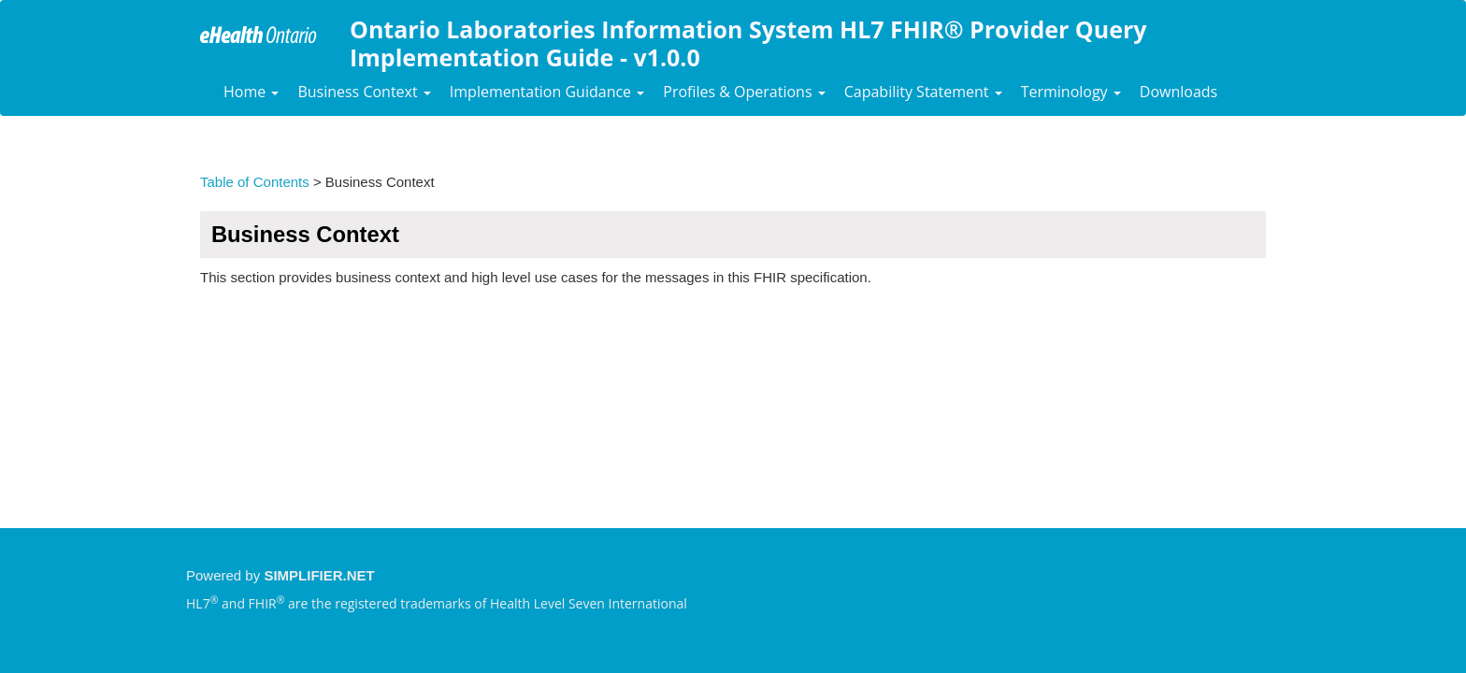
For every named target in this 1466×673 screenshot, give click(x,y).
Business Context (363, 91)
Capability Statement (923, 91)
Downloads (1178, 91)
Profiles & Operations (744, 91)
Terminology (1071, 91)
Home (251, 91)
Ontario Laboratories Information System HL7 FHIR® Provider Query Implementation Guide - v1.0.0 (748, 40)
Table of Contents (254, 182)
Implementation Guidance (547, 91)
